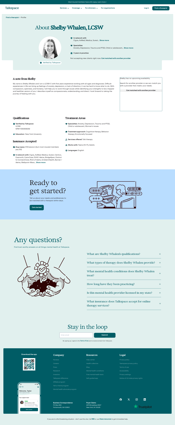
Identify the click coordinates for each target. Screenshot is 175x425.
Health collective (92, 363)
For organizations (108, 8)
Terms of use (124, 367)
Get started (37, 207)
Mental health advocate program (64, 389)
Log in (146, 8)
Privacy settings (125, 374)
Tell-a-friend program (61, 386)
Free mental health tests (95, 374)
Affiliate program (59, 382)
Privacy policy (124, 360)
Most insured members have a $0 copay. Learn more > (87, 2)
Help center (90, 360)
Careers (56, 363)
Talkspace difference (60, 378)
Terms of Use (84, 341)
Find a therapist (161, 8)
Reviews (56, 360)
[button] (64, 8)
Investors (56, 374)
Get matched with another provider (116, 58)
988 (93, 419)
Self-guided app (92, 378)
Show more (104, 41)
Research (56, 371)
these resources (105, 419)
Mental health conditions (95, 371)
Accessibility (124, 371)
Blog (88, 367)
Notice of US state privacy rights (131, 378)
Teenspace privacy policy (129, 363)
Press (55, 367)
